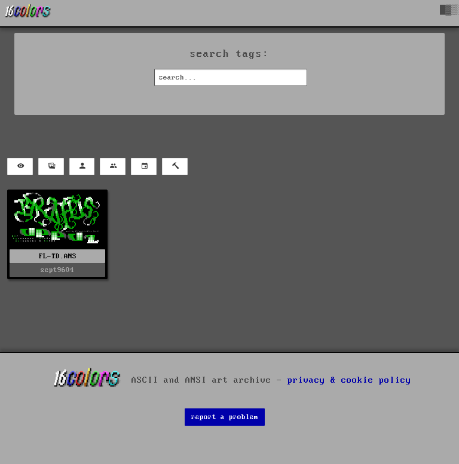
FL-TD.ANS (57, 256)
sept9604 (57, 270)
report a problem (224, 417)
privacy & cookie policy (349, 380)
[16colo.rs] (28, 13)
